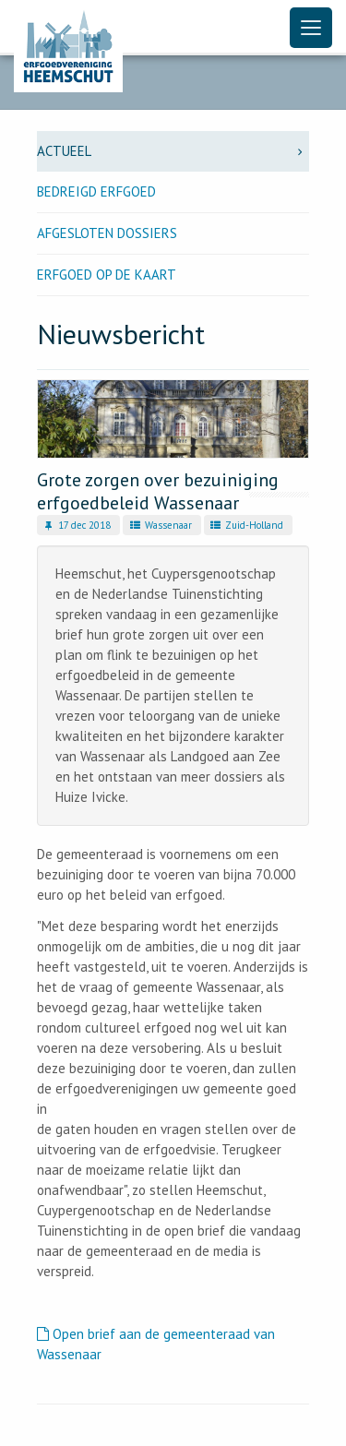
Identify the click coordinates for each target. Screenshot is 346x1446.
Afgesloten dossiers (107, 233)
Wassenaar (159, 525)
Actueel (173, 151)
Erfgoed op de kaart (106, 274)
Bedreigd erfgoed (96, 191)
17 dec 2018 (76, 525)
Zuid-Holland (246, 525)
